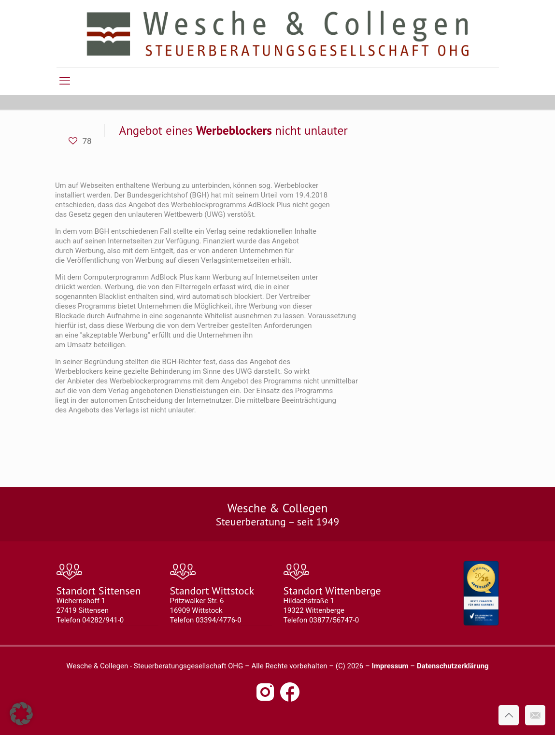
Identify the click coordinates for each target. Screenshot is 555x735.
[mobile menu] (65, 81)
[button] (21, 714)
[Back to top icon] (508, 715)
